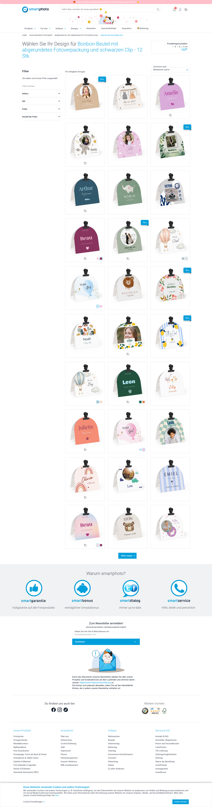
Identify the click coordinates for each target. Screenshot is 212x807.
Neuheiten (91, 28)
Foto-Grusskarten (21, 751)
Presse (64, 754)
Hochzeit (112, 758)
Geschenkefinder (108, 28)
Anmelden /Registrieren (166, 740)
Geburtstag (113, 761)
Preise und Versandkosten (167, 743)
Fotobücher (18, 736)
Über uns (65, 736)
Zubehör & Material (22, 761)
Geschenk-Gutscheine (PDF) (26, 772)
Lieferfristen (160, 747)
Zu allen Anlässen (116, 769)
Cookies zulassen (180, 802)
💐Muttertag (142, 28)
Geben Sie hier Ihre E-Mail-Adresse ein (92, 631)
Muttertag (112, 747)
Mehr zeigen (126, 555)
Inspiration (126, 28)
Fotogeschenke (20, 740)
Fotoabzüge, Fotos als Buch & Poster (30, 754)
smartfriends (161, 765)
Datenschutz (66, 740)
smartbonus (160, 772)
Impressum (66, 751)
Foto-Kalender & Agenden (24, 765)
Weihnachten (114, 736)
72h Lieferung (161, 751)
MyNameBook (19, 747)
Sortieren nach (160, 66)
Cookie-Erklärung (68, 743)
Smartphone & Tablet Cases (25, 758)
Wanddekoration (20, 743)
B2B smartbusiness (69, 765)
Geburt (111, 765)
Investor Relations (69, 761)
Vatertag (112, 751)
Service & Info (162, 730)
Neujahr (111, 740)
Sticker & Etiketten (21, 769)
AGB (63, 747)
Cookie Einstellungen (34, 802)
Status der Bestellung (165, 761)
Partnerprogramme (69, 758)
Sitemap (159, 758)
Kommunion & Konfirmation (120, 754)
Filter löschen (28, 86)
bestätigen (80, 642)
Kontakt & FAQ (161, 736)
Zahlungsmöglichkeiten (165, 754)
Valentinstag (113, 743)
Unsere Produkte (22, 730)
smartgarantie (161, 769)
